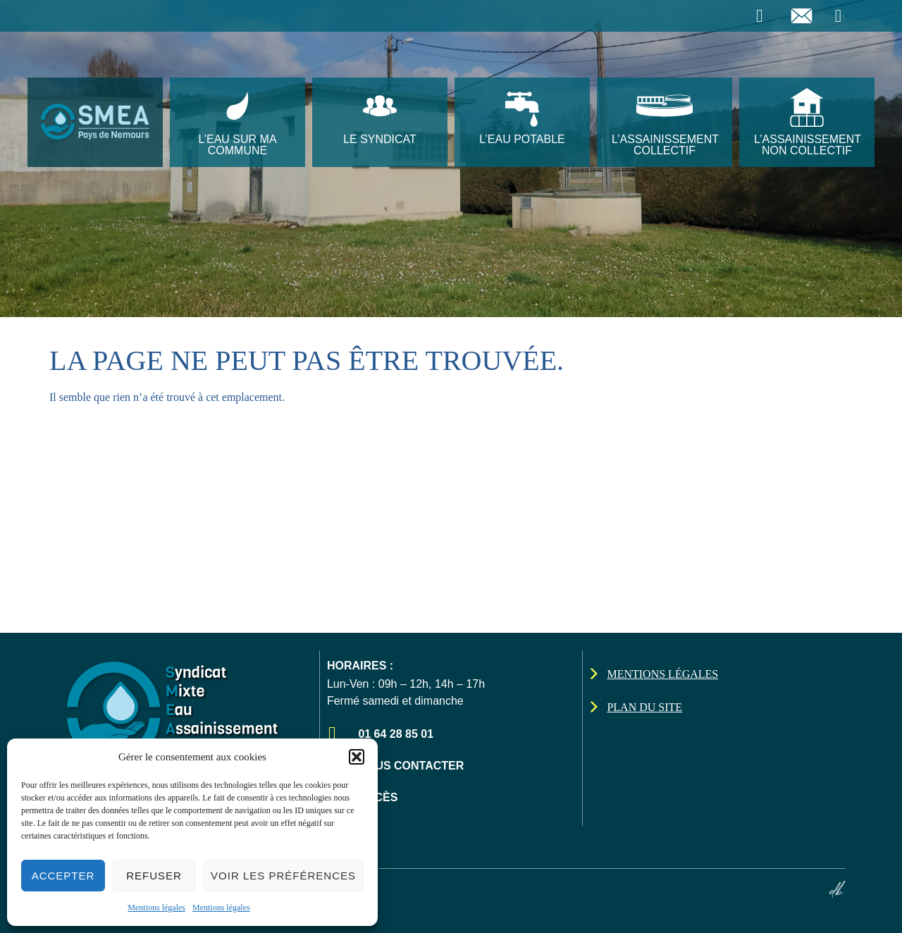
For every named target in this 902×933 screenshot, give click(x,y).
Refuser (154, 876)
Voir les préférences (283, 876)
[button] (357, 757)
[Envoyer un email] (803, 16)
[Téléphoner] (761, 16)
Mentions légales (156, 908)
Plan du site (644, 707)
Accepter (63, 876)
